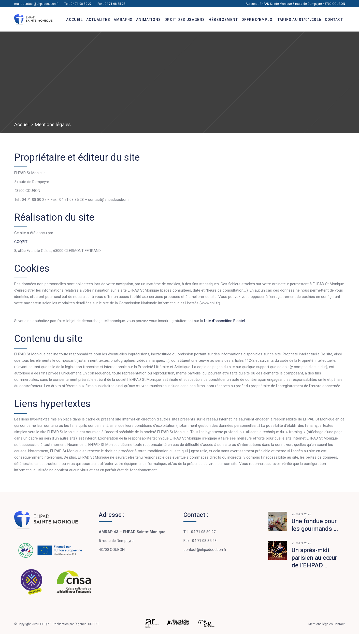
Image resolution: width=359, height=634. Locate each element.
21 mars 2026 (301, 543)
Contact (339, 624)
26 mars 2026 (301, 514)
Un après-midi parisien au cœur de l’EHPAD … (314, 558)
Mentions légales (321, 624)
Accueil (22, 124)
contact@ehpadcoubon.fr (41, 4)
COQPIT (20, 241)
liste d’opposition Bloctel (224, 321)
